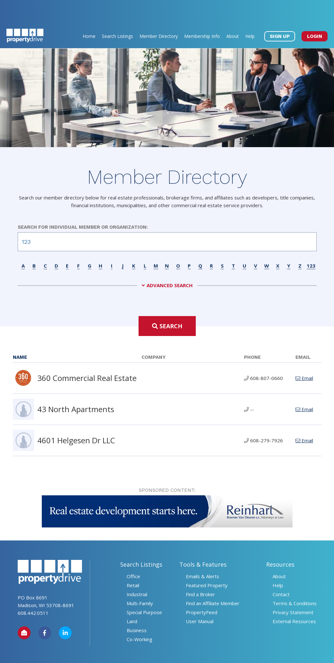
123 (311, 242)
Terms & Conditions (295, 580)
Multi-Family (140, 580)
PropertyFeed (201, 589)
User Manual (199, 598)
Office (133, 553)
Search (167, 303)
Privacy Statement (293, 589)
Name (20, 334)
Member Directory (159, 13)
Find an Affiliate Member (212, 580)
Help (250, 13)
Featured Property (207, 562)
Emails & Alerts (202, 553)
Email (304, 355)
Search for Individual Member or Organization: (83, 204)
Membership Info (202, 13)
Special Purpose (144, 589)
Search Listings (117, 13)
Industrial (137, 571)
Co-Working (139, 616)
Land (132, 598)
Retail (133, 562)
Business (137, 607)
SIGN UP (280, 13)
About (232, 13)
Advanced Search (170, 262)
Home (89, 13)
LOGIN (314, 13)
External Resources (294, 598)
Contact (281, 571)
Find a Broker (200, 571)
